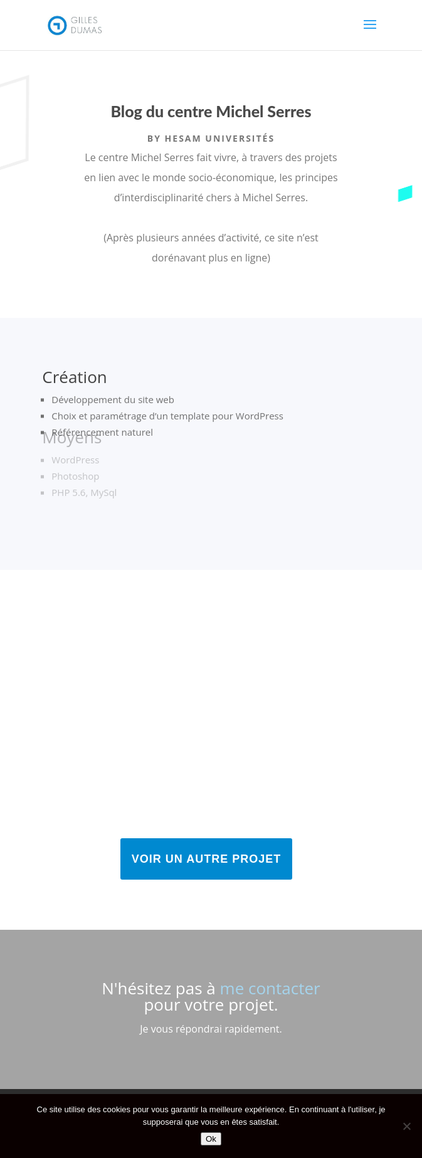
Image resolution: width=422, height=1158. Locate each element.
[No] (406, 1126)
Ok (211, 1139)
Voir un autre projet (206, 859)
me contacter (270, 988)
